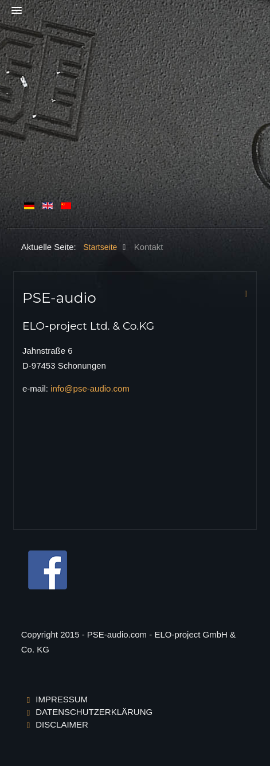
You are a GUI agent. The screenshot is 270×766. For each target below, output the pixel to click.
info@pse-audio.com (90, 388)
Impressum (62, 699)
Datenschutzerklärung (94, 712)
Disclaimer (62, 724)
